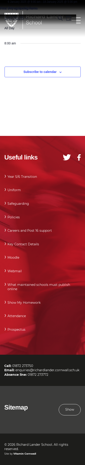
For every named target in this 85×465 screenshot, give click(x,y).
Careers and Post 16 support (29, 231)
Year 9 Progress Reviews (19, 8)
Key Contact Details (23, 244)
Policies (13, 217)
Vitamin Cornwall (24, 453)
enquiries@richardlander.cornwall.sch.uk (47, 370)
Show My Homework (24, 303)
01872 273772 (38, 375)
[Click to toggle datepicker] (16, 18)
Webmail (14, 271)
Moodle (13, 257)
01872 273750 (22, 366)
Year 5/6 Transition (22, 177)
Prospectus (16, 330)
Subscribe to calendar (39, 72)
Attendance (16, 316)
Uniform (14, 190)
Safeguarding (18, 204)
